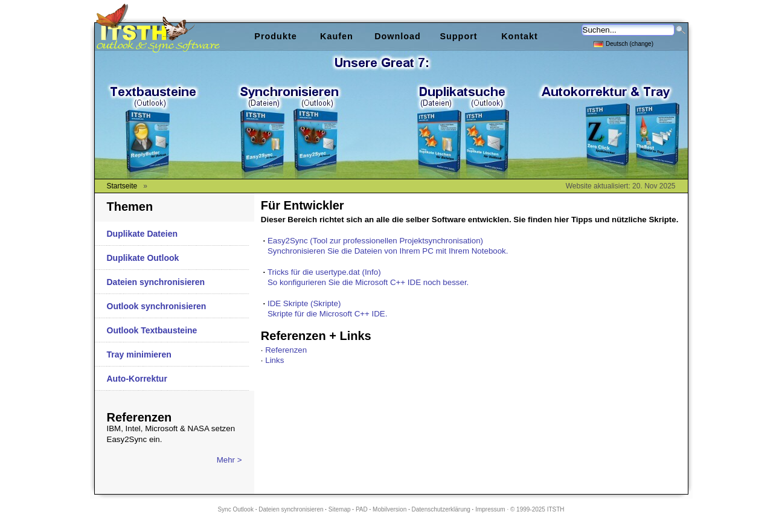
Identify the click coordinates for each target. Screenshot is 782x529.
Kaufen (336, 36)
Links (274, 360)
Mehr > (229, 459)
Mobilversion (389, 509)
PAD (362, 509)
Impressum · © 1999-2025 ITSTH (519, 509)
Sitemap (340, 509)
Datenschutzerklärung (441, 509)
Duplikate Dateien (142, 234)
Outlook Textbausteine (152, 330)
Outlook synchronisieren (157, 306)
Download (397, 36)
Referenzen (286, 349)
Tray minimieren (139, 354)
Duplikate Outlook (143, 258)
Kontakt (519, 36)
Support (458, 36)
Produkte (275, 36)
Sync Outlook (235, 509)
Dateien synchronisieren (156, 282)
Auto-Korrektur (137, 378)
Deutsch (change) (623, 43)
